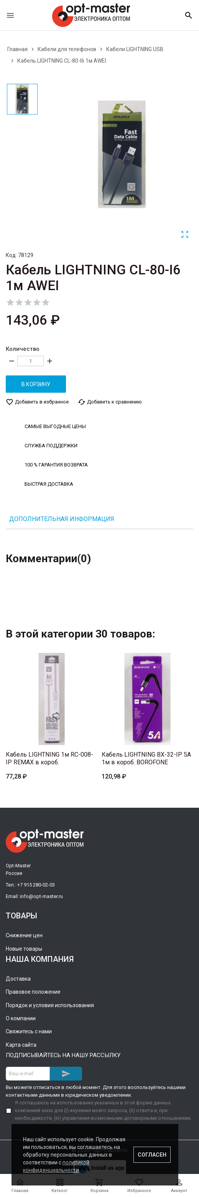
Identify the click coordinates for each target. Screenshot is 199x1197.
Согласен (152, 1155)
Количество (22, 348)
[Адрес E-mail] (28, 1074)
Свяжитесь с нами (29, 1031)
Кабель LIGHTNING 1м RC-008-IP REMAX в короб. (49, 758)
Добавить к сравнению (110, 402)
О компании (21, 1018)
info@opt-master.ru (41, 896)
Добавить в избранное (37, 402)
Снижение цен (24, 935)
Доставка (18, 979)
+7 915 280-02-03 (36, 885)
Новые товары (24, 949)
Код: (11, 255)
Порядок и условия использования (50, 1005)
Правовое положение (33, 992)
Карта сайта (21, 1045)
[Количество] (30, 361)
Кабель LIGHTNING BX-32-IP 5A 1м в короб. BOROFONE (146, 758)
